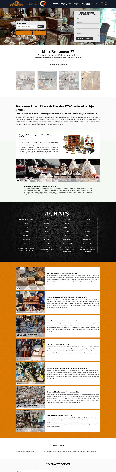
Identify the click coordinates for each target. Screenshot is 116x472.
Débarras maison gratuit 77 (66, 4)
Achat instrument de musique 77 (87, 4)
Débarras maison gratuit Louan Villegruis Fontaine (85, 451)
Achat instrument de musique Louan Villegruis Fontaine (58, 451)
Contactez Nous (39, 33)
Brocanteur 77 (55, 4)
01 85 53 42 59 (103, 3)
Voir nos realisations (23, 33)
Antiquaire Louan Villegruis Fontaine (25, 451)
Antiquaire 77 (76, 4)
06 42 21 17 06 (103, 4)
